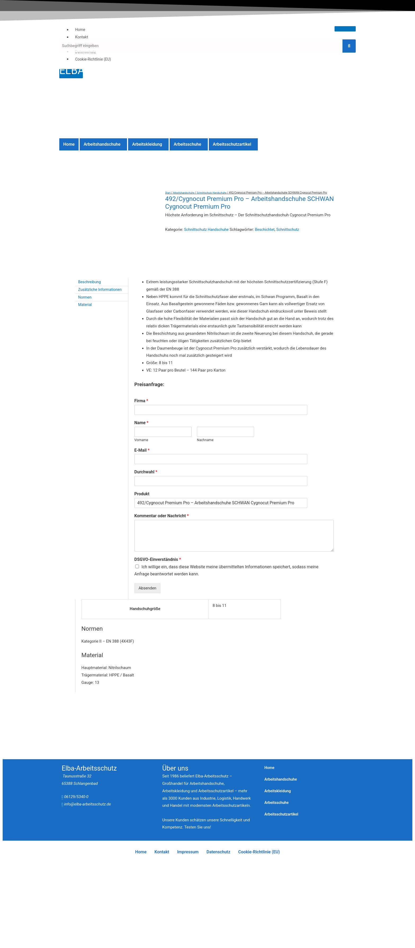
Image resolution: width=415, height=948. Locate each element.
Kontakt (82, 37)
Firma (141, 405)
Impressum (188, 856)
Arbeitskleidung (147, 144)
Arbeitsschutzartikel (232, 144)
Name (141, 427)
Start (168, 192)
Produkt (142, 498)
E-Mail (142, 454)
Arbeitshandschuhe (102, 144)
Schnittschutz (292, 229)
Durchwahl (145, 476)
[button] (103, 144)
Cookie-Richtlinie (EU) (94, 59)
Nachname (205, 445)
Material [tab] (85, 309)
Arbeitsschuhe (187, 144)
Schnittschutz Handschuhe (214, 192)
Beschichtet (268, 229)
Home (80, 29)
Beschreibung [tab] (90, 286)
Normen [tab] (85, 302)
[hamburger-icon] (345, 28)
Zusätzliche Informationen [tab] (101, 294)
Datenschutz (218, 856)
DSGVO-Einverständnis (157, 564)
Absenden (147, 592)
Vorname (141, 445)
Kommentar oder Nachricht (161, 520)
